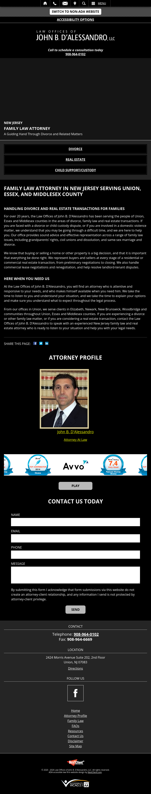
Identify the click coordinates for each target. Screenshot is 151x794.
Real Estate (75, 159)
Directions (75, 668)
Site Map (75, 746)
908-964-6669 (79, 639)
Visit (75, 3)
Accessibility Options (75, 19)
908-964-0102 (75, 54)
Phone (16, 547)
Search (83, 3)
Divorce (75, 149)
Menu (102, 3)
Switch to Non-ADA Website (75, 11)
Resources (75, 731)
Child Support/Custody (75, 170)
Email (65, 3)
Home (45, 3)
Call (54, 3)
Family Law (75, 721)
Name (15, 515)
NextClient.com (95, 772)
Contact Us (76, 736)
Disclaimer (75, 741)
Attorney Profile (75, 716)
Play (75, 486)
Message (18, 564)
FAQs (75, 726)
